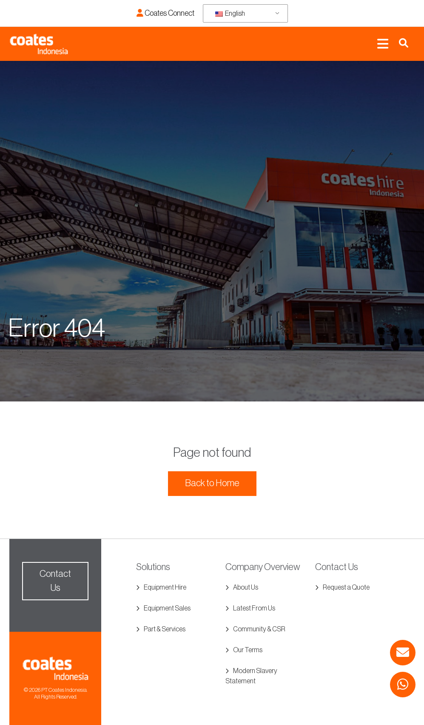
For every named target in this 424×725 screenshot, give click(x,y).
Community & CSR (259, 629)
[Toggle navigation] (383, 44)
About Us (245, 587)
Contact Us (55, 581)
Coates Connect (165, 13)
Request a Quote (346, 587)
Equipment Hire (165, 587)
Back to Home (212, 483)
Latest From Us (254, 608)
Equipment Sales (167, 608)
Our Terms (247, 650)
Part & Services (164, 629)
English (230, 13)
